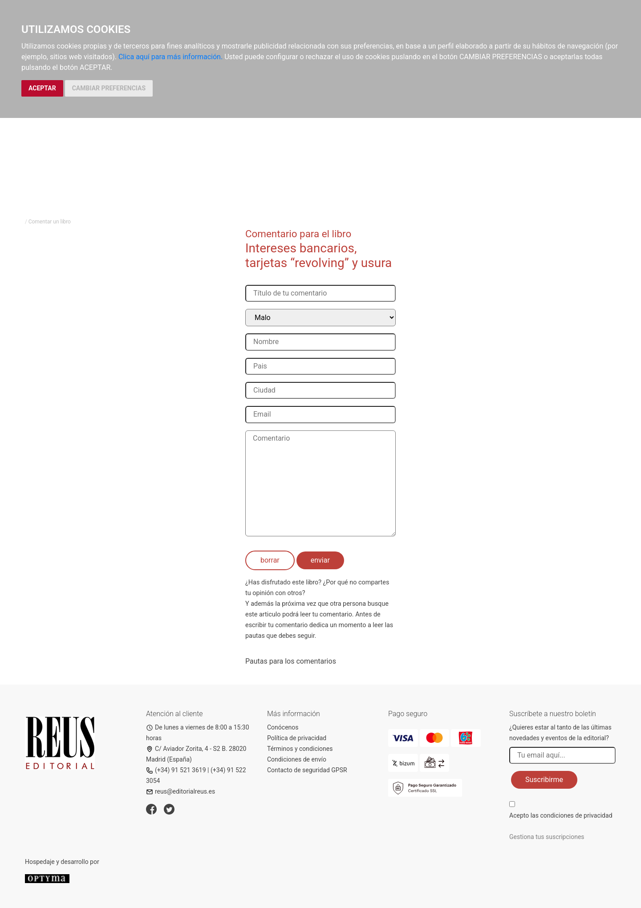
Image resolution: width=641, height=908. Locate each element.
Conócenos (283, 727)
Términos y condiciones (300, 748)
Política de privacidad (296, 738)
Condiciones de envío (296, 759)
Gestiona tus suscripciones (546, 836)
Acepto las (561, 815)
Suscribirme (544, 779)
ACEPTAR (42, 88)
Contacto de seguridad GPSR (307, 770)
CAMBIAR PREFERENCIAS (109, 88)
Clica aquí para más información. (170, 57)
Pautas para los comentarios (290, 661)
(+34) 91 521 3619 (176, 770)
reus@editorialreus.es (180, 791)
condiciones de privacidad (576, 815)
